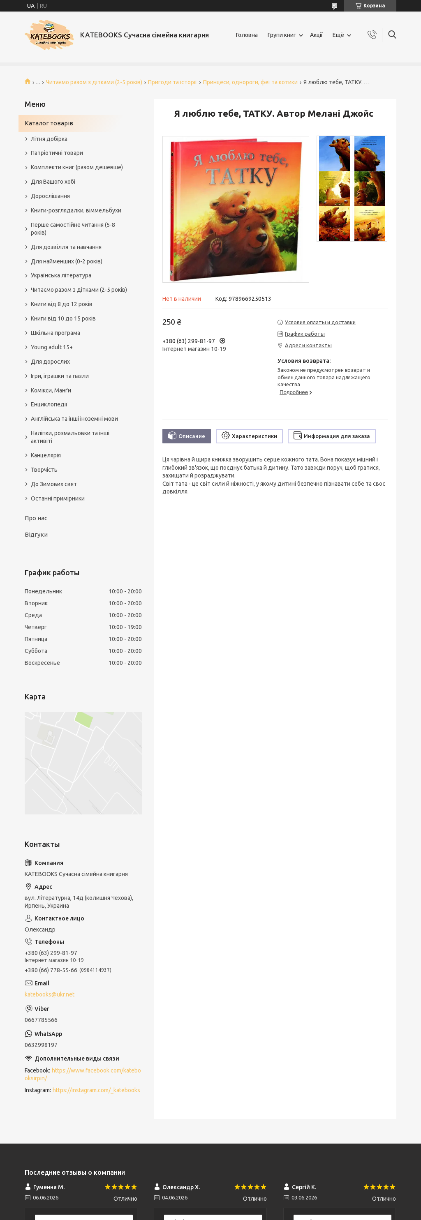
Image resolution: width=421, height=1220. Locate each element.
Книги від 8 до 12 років (62, 304)
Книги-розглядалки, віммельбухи (76, 210)
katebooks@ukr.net (49, 994)
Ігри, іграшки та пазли (60, 376)
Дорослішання (50, 196)
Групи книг (282, 35)
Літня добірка (49, 139)
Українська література (61, 275)
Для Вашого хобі (53, 181)
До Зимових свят (54, 484)
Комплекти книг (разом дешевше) (77, 167)
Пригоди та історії (172, 82)
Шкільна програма (55, 333)
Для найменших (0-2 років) (66, 261)
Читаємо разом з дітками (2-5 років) (94, 82)
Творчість (44, 469)
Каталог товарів (49, 123)
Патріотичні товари (57, 153)
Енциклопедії (49, 404)
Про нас (36, 517)
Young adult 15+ (52, 347)
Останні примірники (58, 498)
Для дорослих (50, 361)
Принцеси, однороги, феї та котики (250, 82)
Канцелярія (46, 455)
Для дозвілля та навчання (66, 247)
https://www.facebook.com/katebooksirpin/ (83, 1074)
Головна (247, 35)
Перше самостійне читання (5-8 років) (73, 228)
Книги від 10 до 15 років (63, 318)
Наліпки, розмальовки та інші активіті (70, 437)
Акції (316, 35)
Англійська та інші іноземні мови (74, 418)
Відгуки (36, 534)
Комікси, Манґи (51, 390)
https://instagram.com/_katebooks (96, 1090)
